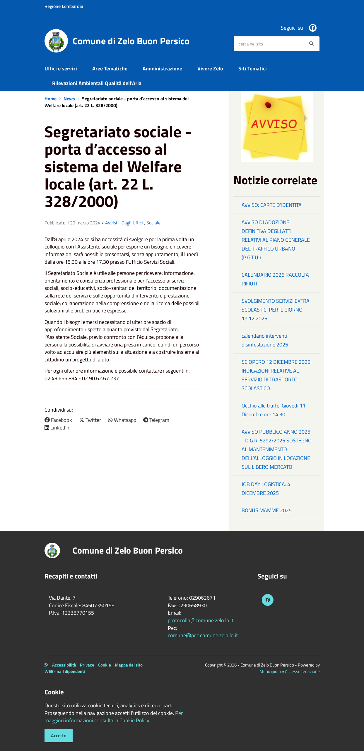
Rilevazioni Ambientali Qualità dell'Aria (96, 83)
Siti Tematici (252, 68)
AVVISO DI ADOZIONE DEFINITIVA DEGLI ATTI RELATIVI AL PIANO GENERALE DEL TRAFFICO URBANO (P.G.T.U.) (276, 239)
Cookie (104, 665)
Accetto (58, 735)
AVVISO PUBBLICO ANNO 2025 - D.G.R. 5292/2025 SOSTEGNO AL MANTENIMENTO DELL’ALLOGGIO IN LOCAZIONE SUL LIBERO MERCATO (277, 449)
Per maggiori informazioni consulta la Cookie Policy (114, 717)
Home (51, 98)
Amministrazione (162, 68)
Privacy (87, 665)
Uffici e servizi (61, 68)
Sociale (153, 222)
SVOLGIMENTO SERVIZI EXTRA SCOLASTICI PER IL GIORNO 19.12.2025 (276, 309)
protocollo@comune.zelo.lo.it (200, 620)
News (70, 98)
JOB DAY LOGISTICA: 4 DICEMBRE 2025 (266, 488)
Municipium (270, 671)
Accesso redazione (302, 671)
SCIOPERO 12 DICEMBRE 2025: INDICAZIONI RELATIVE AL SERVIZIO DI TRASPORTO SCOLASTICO (277, 375)
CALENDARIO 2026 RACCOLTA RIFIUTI (275, 279)
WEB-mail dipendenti (65, 671)
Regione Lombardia (64, 6)
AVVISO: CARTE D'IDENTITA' (272, 205)
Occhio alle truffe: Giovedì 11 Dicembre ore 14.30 (273, 410)
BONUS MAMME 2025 (267, 510)
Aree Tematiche (109, 68)
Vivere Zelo (210, 68)
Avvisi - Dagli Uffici (124, 222)
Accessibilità (64, 665)
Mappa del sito (129, 665)
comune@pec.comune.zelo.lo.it (203, 635)
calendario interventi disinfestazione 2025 (265, 340)
